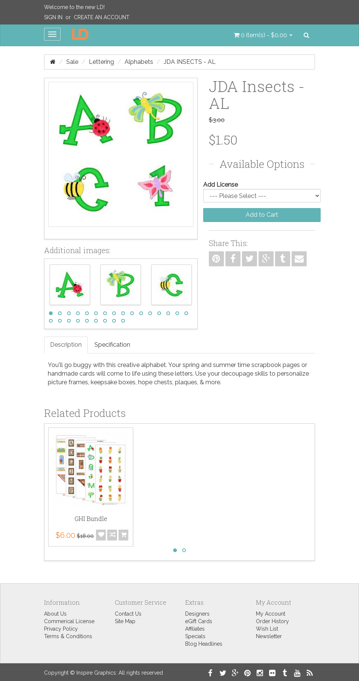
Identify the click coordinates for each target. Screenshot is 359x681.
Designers (197, 614)
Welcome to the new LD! (74, 7)
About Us (55, 614)
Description (66, 344)
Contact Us (128, 614)
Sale (72, 61)
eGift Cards (198, 621)
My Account (270, 614)
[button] (263, 35)
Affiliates (195, 629)
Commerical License (69, 621)
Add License (220, 184)
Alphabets (139, 61)
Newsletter (269, 636)
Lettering (101, 61)
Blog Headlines (203, 644)
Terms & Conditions (68, 636)
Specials (195, 636)
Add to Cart (262, 214)
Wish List (267, 629)
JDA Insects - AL (190, 61)
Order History (272, 621)
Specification (112, 344)
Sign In (53, 17)
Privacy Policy (61, 629)
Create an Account (101, 17)
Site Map (125, 621)
